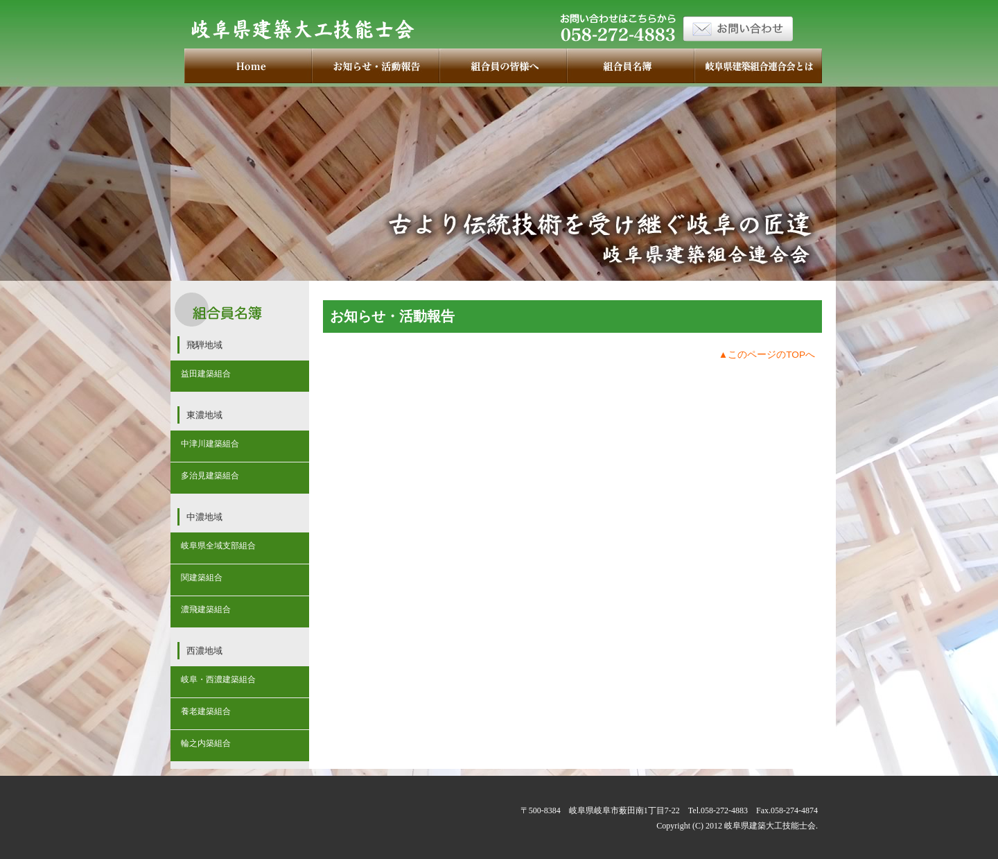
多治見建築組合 (210, 475)
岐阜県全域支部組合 (218, 545)
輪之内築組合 (206, 743)
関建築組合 (201, 577)
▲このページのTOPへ (767, 354)
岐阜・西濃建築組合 (218, 679)
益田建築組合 (206, 374)
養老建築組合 (206, 711)
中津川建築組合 (210, 444)
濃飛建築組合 (206, 609)
